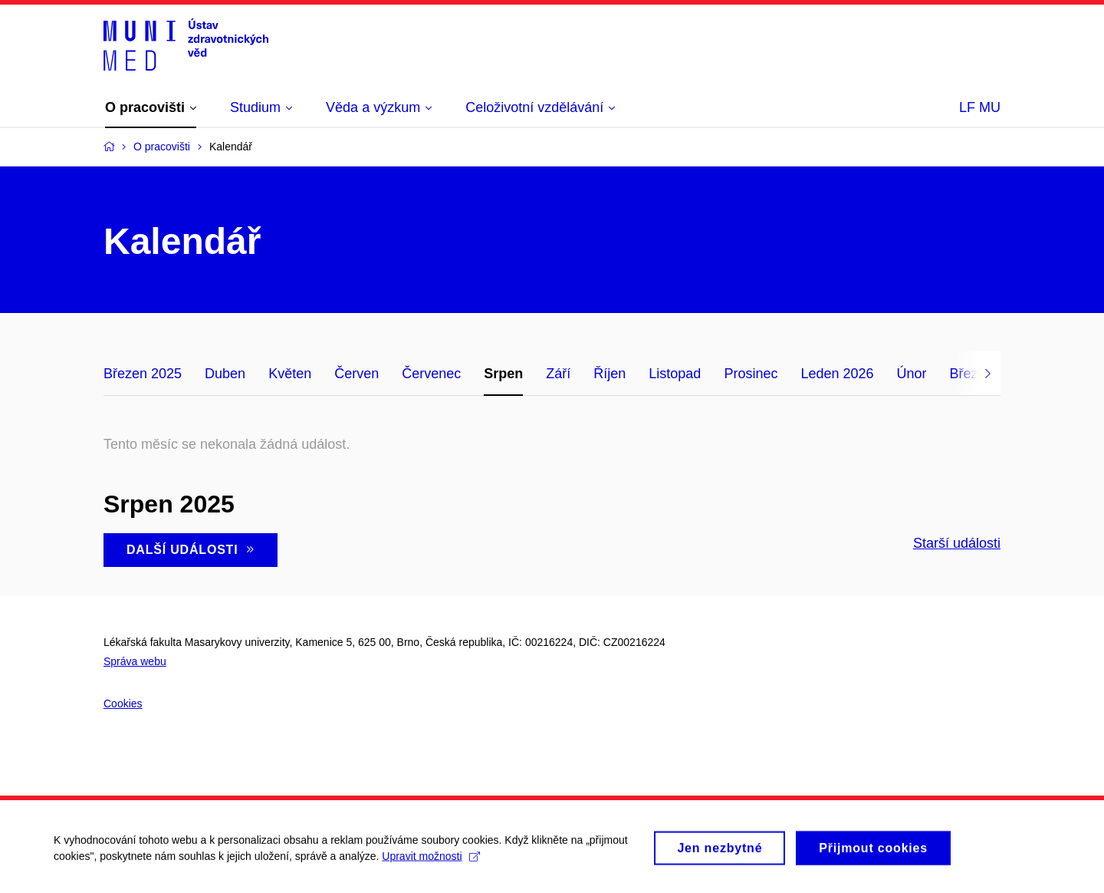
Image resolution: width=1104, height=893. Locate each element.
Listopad (675, 373)
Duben (225, 373)
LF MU (980, 107)
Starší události (957, 543)
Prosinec (750, 373)
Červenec (431, 373)
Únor (912, 373)
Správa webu (135, 661)
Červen (356, 373)
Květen (289, 373)
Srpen (503, 373)
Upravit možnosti (430, 865)
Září (558, 373)
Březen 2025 (143, 373)
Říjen (609, 373)
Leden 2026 (836, 373)
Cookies (123, 703)
